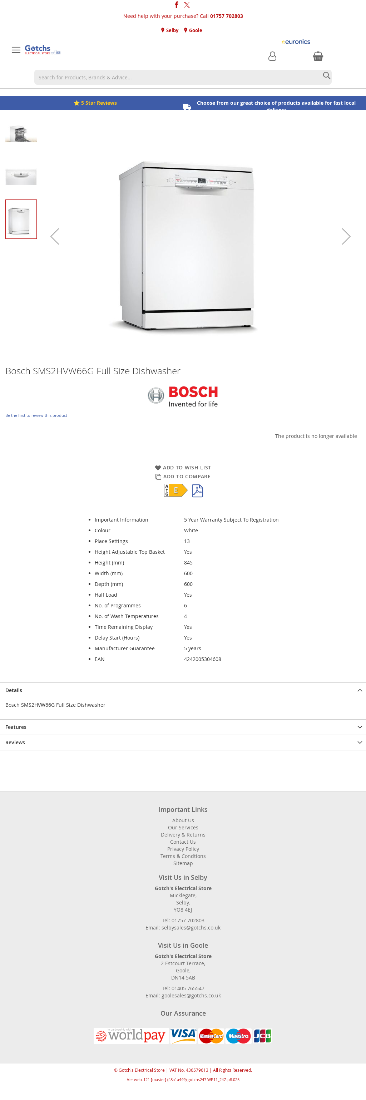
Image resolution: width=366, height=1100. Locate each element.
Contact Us (183, 841)
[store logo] (42, 50)
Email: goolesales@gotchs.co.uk (183, 995)
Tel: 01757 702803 (183, 920)
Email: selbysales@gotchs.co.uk (183, 927)
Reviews (15, 742)
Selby (171, 30)
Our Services (183, 827)
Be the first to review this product (36, 415)
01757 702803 (226, 16)
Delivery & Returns (183, 834)
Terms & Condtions (183, 856)
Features (15, 727)
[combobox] (183, 77)
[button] (54, 236)
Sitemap (183, 863)
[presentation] (183, 690)
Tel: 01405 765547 (183, 988)
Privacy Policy (183, 848)
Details (13, 690)
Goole (195, 30)
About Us (183, 820)
